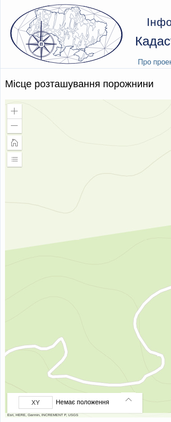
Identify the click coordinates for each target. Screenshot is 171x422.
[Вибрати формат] (36, 402)
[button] (14, 111)
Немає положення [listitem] (82, 402)
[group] (77, 402)
